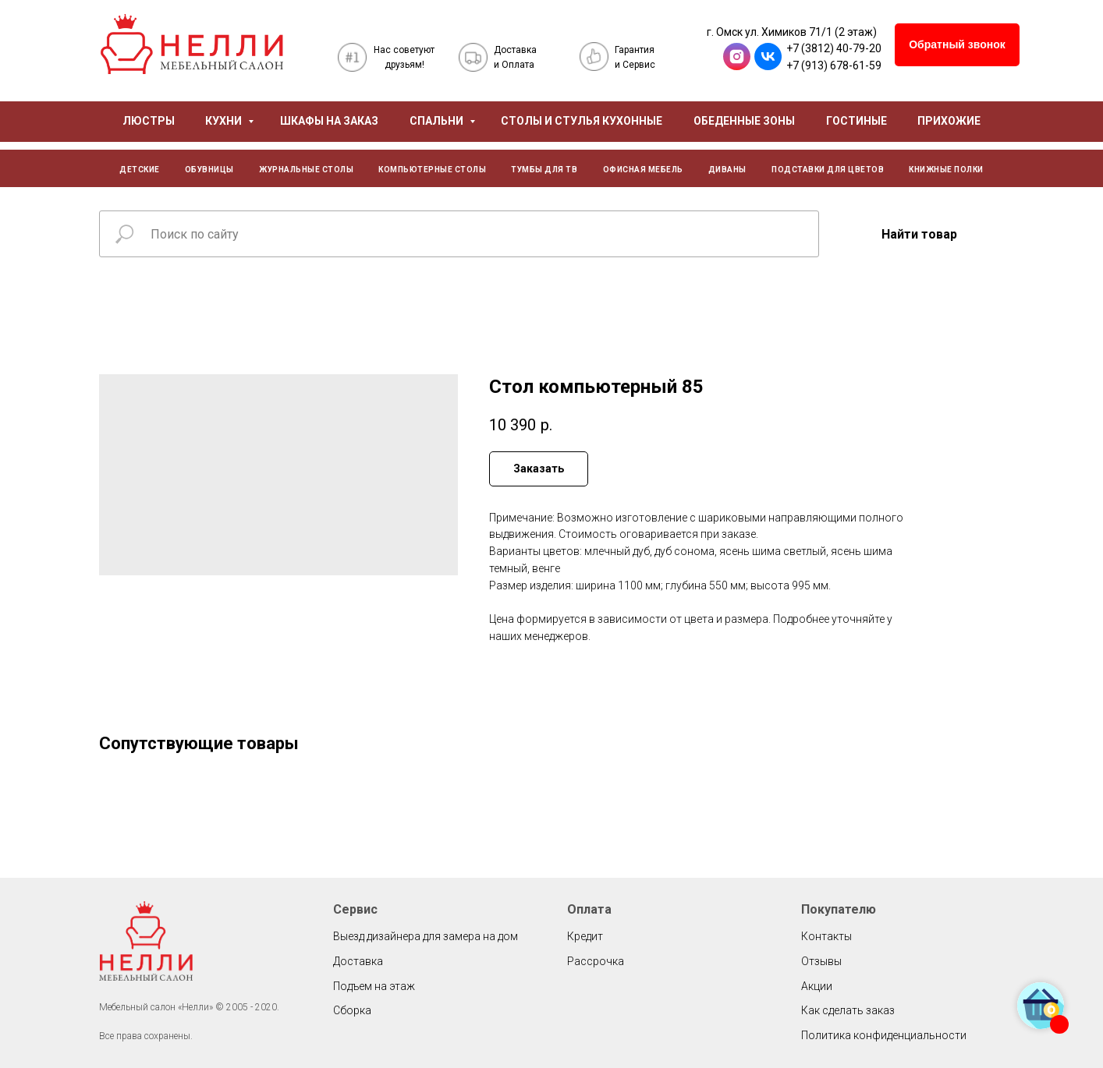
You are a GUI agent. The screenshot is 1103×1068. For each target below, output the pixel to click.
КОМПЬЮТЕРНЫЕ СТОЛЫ (432, 169)
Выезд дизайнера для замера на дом (425, 936)
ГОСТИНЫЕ (856, 121)
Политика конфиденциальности (883, 1035)
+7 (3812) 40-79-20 (833, 48)
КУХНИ (224, 121)
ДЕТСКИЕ (139, 169)
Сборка (352, 1010)
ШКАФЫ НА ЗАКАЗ (329, 121)
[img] (192, 44)
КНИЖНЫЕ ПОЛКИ (946, 169)
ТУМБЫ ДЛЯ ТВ (544, 169)
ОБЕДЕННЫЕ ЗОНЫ (744, 121)
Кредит (585, 936)
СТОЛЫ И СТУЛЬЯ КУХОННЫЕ (581, 121)
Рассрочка (595, 961)
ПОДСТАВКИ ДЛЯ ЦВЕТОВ (827, 169)
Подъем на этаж (374, 986)
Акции (816, 986)
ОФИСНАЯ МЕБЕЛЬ (643, 169)
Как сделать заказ (848, 1010)
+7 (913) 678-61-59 (833, 65)
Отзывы (821, 961)
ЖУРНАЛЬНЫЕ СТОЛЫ (306, 169)
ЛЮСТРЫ (148, 121)
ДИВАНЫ (727, 169)
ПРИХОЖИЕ (949, 121)
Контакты (826, 936)
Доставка (358, 961)
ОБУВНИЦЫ (209, 169)
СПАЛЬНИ (438, 121)
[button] (957, 44)
